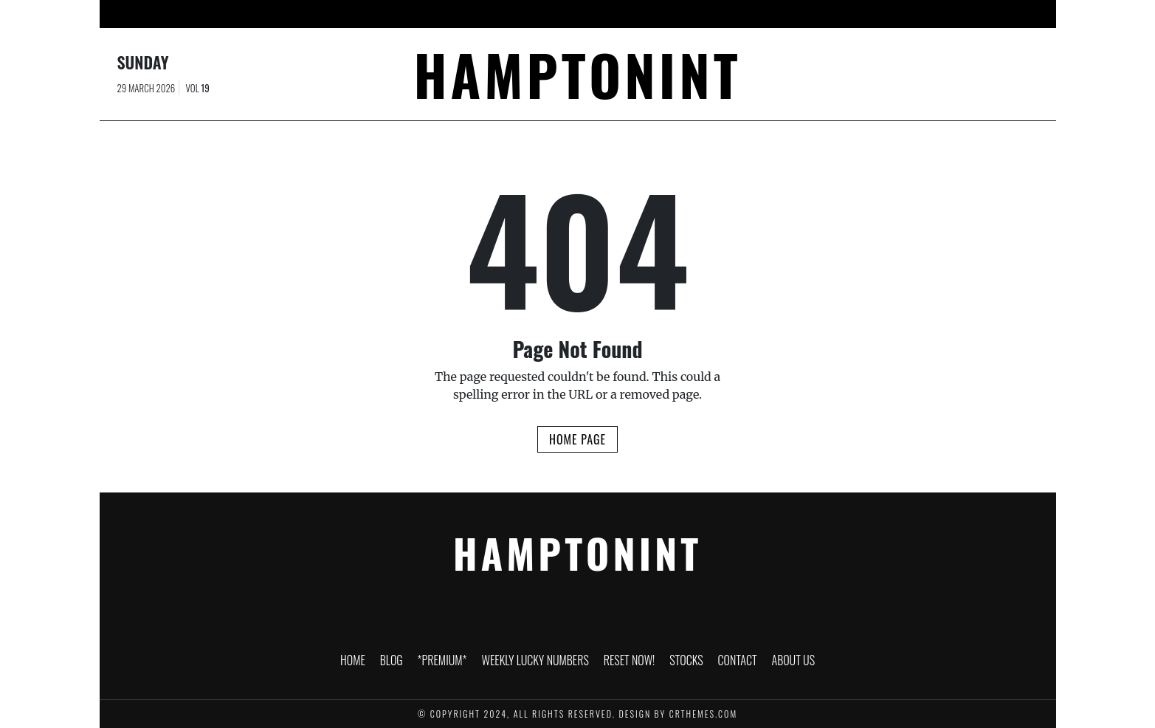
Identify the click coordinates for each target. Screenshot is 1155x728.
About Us (838, 14)
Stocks (715, 14)
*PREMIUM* (443, 14)
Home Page (577, 439)
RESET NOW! (650, 14)
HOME (338, 14)
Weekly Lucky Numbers (546, 14)
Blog (384, 14)
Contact (774, 14)
